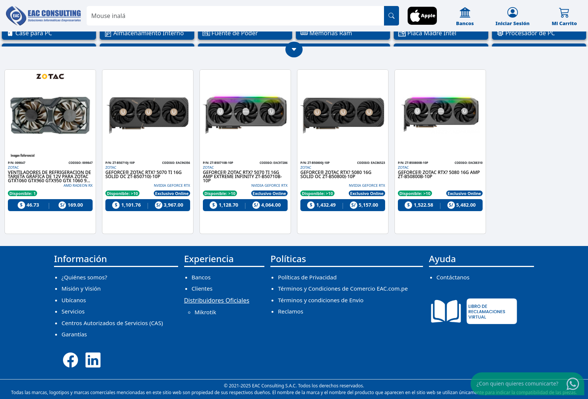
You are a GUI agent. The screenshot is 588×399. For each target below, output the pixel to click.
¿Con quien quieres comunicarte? (517, 383)
